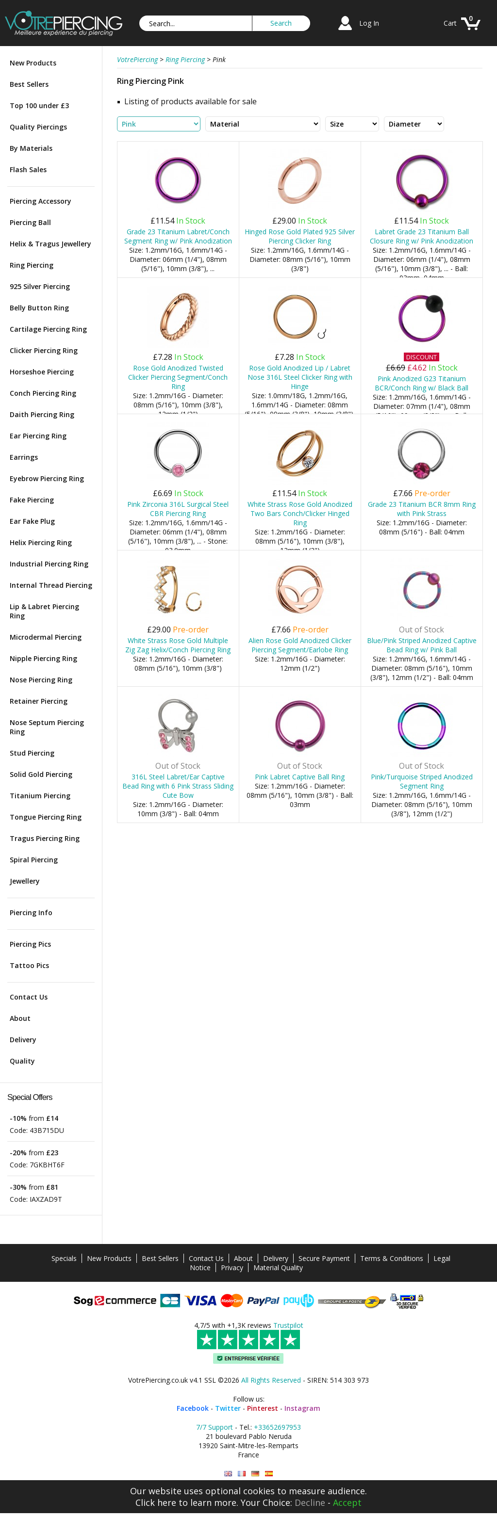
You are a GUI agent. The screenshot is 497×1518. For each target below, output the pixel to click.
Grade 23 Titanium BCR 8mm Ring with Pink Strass (422, 509)
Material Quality (278, 1267)
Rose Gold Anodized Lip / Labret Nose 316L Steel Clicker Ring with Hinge (300, 377)
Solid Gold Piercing (41, 774)
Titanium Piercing (40, 795)
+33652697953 (277, 1427)
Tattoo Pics (29, 965)
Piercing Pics (30, 944)
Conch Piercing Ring (43, 393)
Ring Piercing (31, 265)
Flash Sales (28, 169)
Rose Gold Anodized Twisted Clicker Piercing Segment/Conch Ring (178, 377)
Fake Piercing (32, 499)
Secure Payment (324, 1258)
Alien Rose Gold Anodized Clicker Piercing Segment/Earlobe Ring (299, 645)
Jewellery (25, 881)
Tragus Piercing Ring (45, 838)
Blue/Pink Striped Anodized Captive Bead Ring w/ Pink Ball (422, 645)
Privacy (232, 1267)
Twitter (228, 1408)
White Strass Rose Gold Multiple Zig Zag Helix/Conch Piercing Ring (178, 645)
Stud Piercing (32, 753)
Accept (347, 1502)
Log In (369, 23)
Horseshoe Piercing (42, 371)
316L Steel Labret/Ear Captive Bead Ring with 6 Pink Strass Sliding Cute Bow (177, 786)
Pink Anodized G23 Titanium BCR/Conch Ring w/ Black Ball (421, 383)
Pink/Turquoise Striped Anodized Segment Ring (422, 781)
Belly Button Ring (39, 307)
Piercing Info (31, 912)
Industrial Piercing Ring (49, 563)
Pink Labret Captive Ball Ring (300, 776)
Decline (310, 1502)
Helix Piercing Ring (41, 542)
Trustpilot (288, 1325)
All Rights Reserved (271, 1380)
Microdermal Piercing (46, 637)
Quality (22, 1061)
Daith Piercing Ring (42, 414)
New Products (33, 62)
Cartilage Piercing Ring (48, 329)
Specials (64, 1258)
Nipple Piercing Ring (43, 658)
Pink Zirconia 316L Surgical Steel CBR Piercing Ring (178, 509)
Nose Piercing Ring (41, 679)
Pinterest (262, 1408)
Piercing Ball (30, 222)
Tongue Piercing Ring (46, 817)
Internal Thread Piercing (51, 585)
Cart (450, 23)
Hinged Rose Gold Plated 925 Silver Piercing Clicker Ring (300, 236)
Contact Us (29, 996)
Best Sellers (29, 84)
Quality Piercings (38, 126)
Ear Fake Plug (32, 521)
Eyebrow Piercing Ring (47, 478)
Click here (155, 1502)
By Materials (31, 148)
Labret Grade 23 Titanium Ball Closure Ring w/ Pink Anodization (421, 236)
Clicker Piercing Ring (44, 350)
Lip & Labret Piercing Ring (44, 611)
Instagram (302, 1408)
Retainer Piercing (38, 701)
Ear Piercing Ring (38, 435)
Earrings (24, 457)
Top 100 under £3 (39, 105)
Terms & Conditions (391, 1258)
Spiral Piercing (34, 859)
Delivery (23, 1039)
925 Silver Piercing (40, 286)
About (20, 1018)
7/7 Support (214, 1427)
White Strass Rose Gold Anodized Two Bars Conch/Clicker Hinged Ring (300, 513)
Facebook (193, 1408)
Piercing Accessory (40, 201)
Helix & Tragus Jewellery (50, 243)
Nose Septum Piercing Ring (47, 727)
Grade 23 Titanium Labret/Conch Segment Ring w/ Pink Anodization (178, 236)
